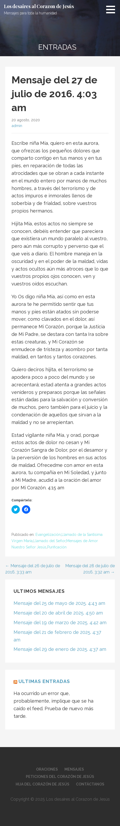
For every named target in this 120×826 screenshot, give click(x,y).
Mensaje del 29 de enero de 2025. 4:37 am (60, 649)
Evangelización (48, 534)
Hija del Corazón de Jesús (42, 784)
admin (16, 125)
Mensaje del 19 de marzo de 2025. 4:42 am (60, 622)
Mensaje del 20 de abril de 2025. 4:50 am (58, 613)
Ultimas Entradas (44, 681)
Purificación (57, 547)
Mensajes (74, 769)
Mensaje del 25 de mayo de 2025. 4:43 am (59, 603)
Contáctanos (90, 784)
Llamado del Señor (49, 541)
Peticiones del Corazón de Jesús (60, 777)
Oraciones (47, 769)
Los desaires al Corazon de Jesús (39, 6)
